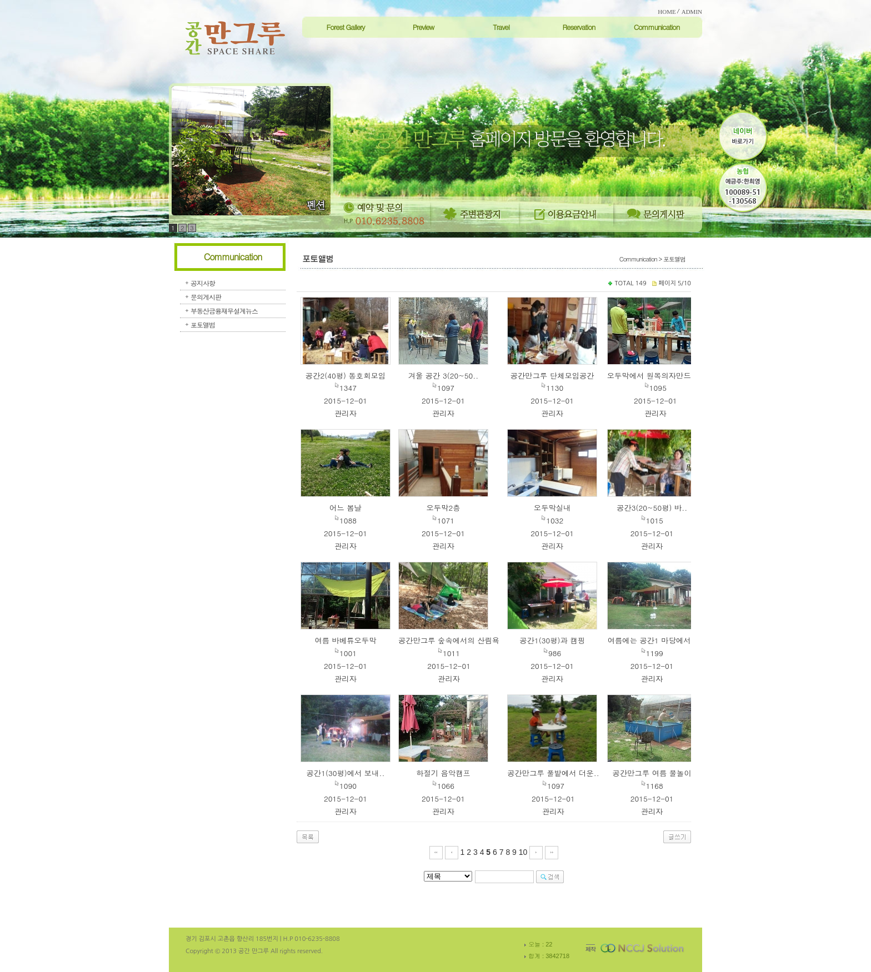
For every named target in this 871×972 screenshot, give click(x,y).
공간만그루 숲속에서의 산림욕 (448, 640)
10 (523, 852)
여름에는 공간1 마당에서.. (652, 640)
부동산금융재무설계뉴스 (224, 310)
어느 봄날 (345, 507)
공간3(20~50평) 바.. (652, 507)
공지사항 (203, 283)
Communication (657, 27)
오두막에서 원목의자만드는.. (655, 375)
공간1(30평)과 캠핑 (552, 640)
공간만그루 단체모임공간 (552, 375)
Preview (423, 27)
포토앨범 (203, 324)
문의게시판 (206, 296)
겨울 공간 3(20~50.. (443, 375)
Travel (501, 27)
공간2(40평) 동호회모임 (346, 375)
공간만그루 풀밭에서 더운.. (553, 773)
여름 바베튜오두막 (345, 640)
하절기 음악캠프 (443, 773)
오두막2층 (443, 507)
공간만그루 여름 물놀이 (652, 773)
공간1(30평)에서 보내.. (345, 773)
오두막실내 (552, 507)
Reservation (578, 27)
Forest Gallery (345, 27)
